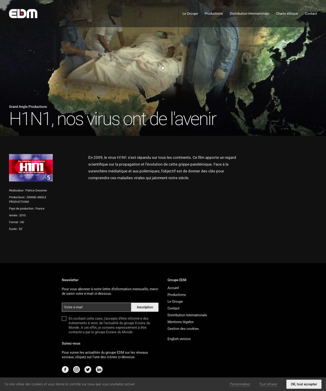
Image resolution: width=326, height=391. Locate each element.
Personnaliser (240, 384)
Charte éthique (287, 14)
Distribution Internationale (249, 14)
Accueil (173, 288)
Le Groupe (190, 14)
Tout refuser (268, 384)
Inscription (145, 307)
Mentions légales (181, 322)
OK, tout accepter (304, 384)
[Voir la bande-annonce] (163, 68)
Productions (214, 14)
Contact (311, 14)
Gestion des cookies (183, 329)
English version (179, 339)
